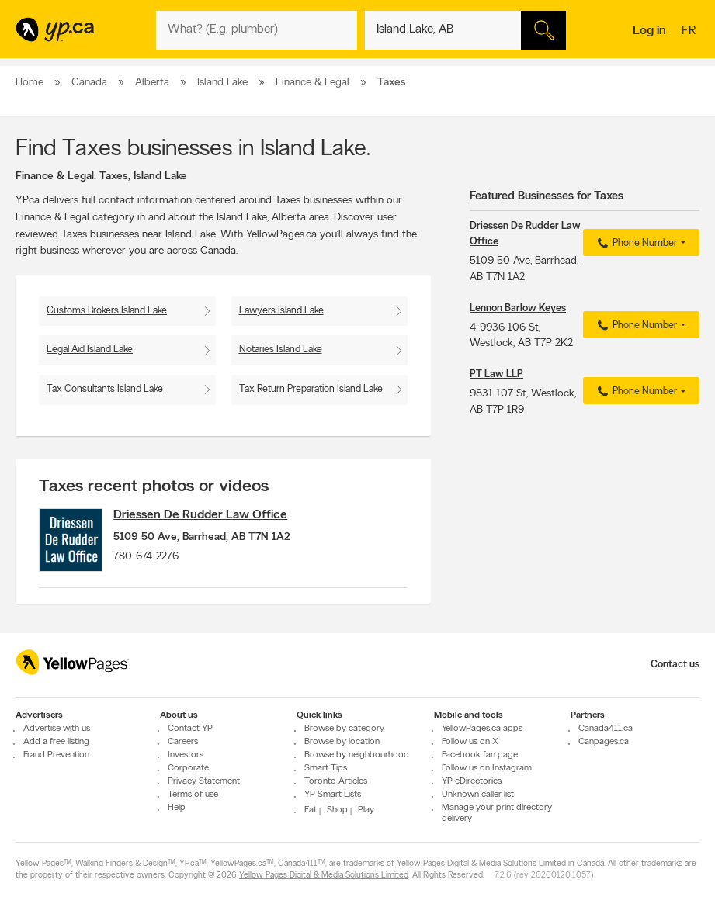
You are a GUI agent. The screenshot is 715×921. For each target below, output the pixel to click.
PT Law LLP (496, 374)
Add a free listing (56, 741)
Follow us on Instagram (487, 768)
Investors (185, 755)
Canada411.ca (605, 728)
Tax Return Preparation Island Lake (311, 389)
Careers (183, 741)
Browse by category (344, 728)
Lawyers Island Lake (281, 311)
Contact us (675, 665)
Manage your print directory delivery (497, 813)
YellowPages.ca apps (482, 728)
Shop (337, 810)
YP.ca (189, 864)
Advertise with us (56, 728)
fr (690, 32)
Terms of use (193, 794)
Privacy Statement (204, 781)
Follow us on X (470, 741)
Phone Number (635, 243)
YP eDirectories (472, 781)
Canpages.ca (603, 741)
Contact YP (190, 728)
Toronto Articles (335, 781)
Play (366, 810)
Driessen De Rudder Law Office (211, 515)
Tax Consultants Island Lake (105, 389)
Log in (649, 31)
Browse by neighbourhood (356, 755)
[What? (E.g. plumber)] (256, 30)
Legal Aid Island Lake (90, 350)
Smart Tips (325, 768)
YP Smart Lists (332, 794)
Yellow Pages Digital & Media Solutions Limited (481, 864)
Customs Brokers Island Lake (107, 311)
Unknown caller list (478, 794)
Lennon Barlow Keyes (518, 308)
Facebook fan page (480, 755)
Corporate (188, 768)
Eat (310, 810)
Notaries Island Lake (280, 350)
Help (177, 807)
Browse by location (342, 741)
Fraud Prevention (56, 755)
